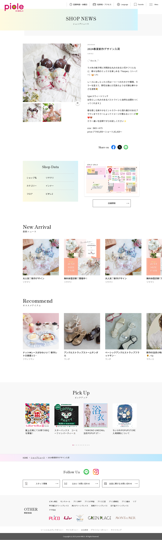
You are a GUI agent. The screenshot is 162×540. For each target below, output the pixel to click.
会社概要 (84, 530)
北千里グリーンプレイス (119, 506)
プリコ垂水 (126, 501)
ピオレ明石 (53, 501)
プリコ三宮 (101, 501)
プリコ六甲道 (89, 501)
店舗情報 (112, 203)
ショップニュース (38, 457)
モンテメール (65, 501)
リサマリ (50, 177)
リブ (134, 501)
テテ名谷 (52, 510)
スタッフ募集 (41, 483)
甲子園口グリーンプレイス (59, 506)
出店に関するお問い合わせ (120, 483)
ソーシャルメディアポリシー (52, 530)
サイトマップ (116, 530)
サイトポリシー (72, 530)
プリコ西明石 (114, 501)
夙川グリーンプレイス (80, 506)
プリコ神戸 (77, 501)
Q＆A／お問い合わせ (81, 483)
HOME (25, 457)
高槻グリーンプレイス (99, 506)
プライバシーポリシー (99, 530)
